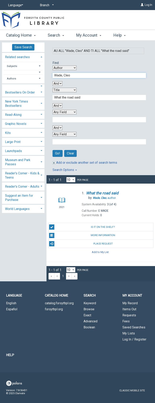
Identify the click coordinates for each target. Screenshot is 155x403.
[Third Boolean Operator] (57, 127)
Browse (89, 309)
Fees (126, 321)
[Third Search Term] (97, 119)
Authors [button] (11, 78)
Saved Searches (133, 327)
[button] (23, 72)
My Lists (128, 333)
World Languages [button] (17, 209)
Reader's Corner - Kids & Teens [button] (22, 175)
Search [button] (56, 34)
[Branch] (46, 5)
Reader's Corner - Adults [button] (22, 186)
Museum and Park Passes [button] (17, 162)
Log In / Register (134, 339)
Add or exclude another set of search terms (85, 162)
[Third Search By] (64, 112)
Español (11, 309)
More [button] (121, 35)
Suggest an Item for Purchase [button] (19, 198)
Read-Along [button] (13, 115)
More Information (82, 235)
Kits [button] (8, 133)
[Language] (15, 5)
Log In (148, 4)
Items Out (129, 309)
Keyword (90, 303)
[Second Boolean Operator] (57, 105)
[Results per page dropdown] (70, 179)
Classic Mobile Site (132, 390)
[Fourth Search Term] (97, 142)
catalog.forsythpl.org (59, 303)
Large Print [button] (13, 142)
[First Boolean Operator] (57, 83)
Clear (70, 153)
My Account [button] (88, 34)
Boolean (89, 327)
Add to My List (100, 252)
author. (104, 197)
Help (10, 355)
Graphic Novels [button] (15, 124)
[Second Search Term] (97, 97)
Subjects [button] (12, 66)
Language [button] (14, 295)
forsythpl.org (54, 309)
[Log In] (142, 4)
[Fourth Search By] (64, 134)
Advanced (90, 321)
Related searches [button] (17, 57)
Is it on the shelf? (82, 227)
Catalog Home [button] (21, 34)
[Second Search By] (64, 90)
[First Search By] (64, 68)
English (11, 303)
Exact (87, 315)
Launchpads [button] (13, 151)
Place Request (81, 243)
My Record (130, 303)
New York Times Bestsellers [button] (16, 104)
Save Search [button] (23, 47)
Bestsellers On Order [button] (20, 92)
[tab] (23, 56)
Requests (129, 315)
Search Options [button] (65, 170)
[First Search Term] (97, 75)
